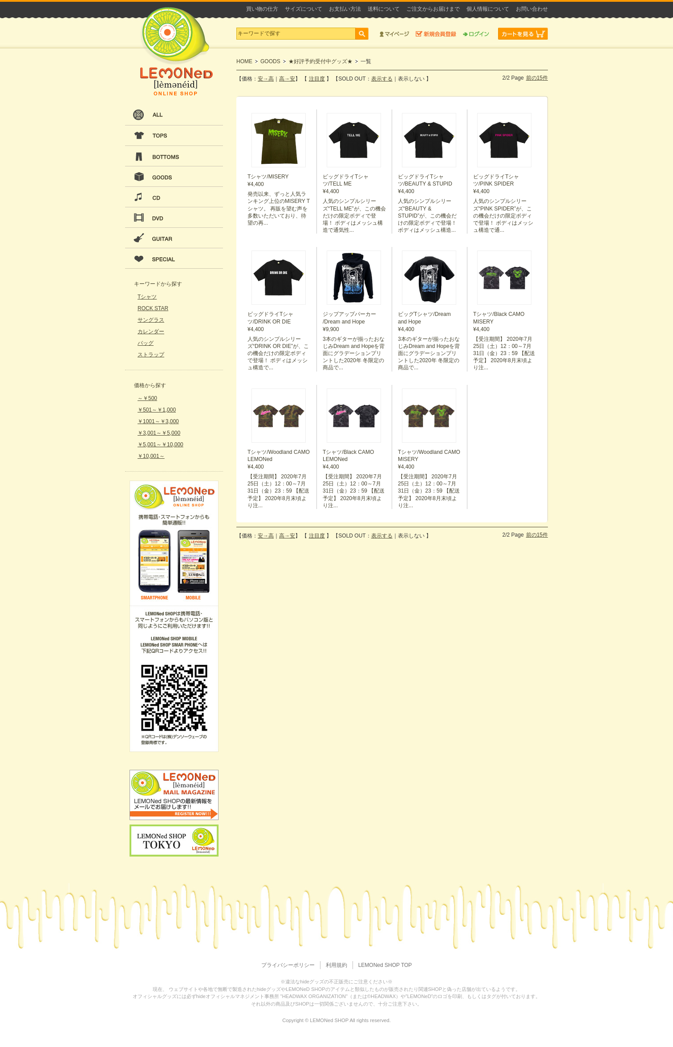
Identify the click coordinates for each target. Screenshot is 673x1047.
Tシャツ (147, 297)
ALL (174, 115)
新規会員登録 (436, 34)
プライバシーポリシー (288, 965)
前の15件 (537, 78)
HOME (244, 61)
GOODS (174, 176)
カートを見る (523, 34)
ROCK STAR (153, 308)
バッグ (146, 343)
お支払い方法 (345, 9)
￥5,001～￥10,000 (160, 444)
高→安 (287, 79)
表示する (382, 79)
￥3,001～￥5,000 (159, 433)
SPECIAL (174, 258)
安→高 (266, 79)
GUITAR (174, 238)
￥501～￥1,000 (157, 410)
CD (174, 197)
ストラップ (151, 355)
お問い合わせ (532, 9)
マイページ (394, 34)
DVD (174, 217)
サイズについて (303, 9)
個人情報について (487, 9)
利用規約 (336, 965)
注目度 (317, 79)
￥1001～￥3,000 (158, 421)
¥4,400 (279, 169)
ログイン (476, 34)
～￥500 (147, 398)
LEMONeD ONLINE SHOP (176, 51)
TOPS (174, 135)
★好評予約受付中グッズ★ (320, 61)
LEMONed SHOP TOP (385, 965)
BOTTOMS (174, 156)
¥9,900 (354, 311)
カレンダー (151, 331)
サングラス (151, 320)
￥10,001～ (151, 456)
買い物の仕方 (262, 9)
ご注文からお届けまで (433, 9)
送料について (384, 9)
